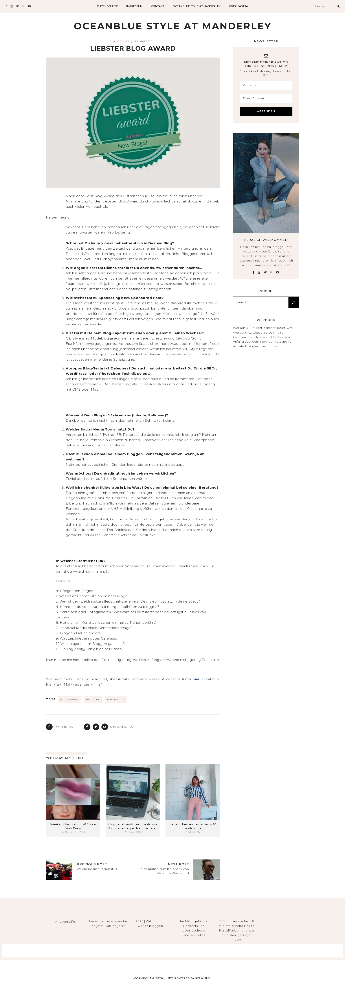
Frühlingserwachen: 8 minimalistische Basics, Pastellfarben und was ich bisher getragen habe (237, 930)
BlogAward (69, 699)
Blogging (121, 41)
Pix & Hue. (203, 978)
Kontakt (157, 6)
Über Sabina (238, 6)
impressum (134, 6)
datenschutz (107, 6)
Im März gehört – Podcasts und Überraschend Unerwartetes (194, 928)
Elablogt (63, 581)
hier (196, 679)
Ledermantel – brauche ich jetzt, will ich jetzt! (108, 923)
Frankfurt (115, 699)
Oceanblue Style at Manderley (196, 6)
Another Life (65, 921)
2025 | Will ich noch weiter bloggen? (151, 923)
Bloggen (93, 699)
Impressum (275, 346)
